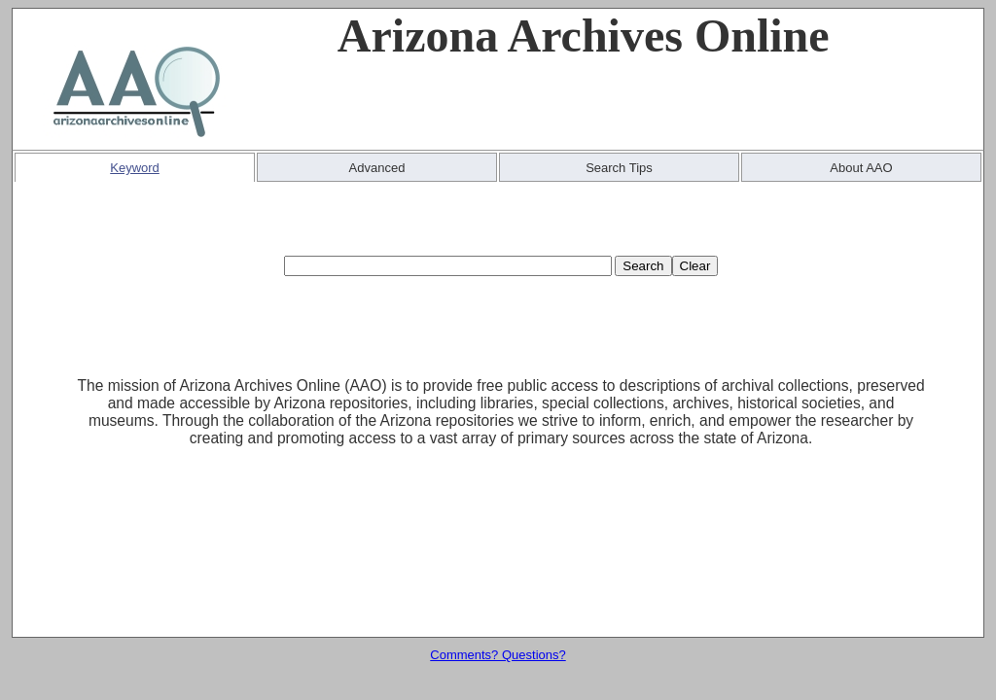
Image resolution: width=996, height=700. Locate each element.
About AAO (861, 167)
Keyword (135, 167)
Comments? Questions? (497, 655)
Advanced (377, 167)
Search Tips (619, 167)
